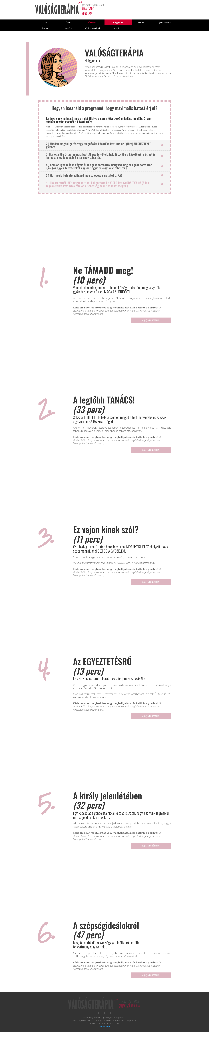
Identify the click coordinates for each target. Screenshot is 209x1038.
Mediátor (68, 28)
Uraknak (140, 22)
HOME (44, 22)
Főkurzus (92, 22)
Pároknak (45, 28)
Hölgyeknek (119, 22)
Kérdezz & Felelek (92, 28)
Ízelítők (116, 28)
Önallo (68, 22)
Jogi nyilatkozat (104, 1033)
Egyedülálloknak (164, 22)
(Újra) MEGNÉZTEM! (141, 321)
